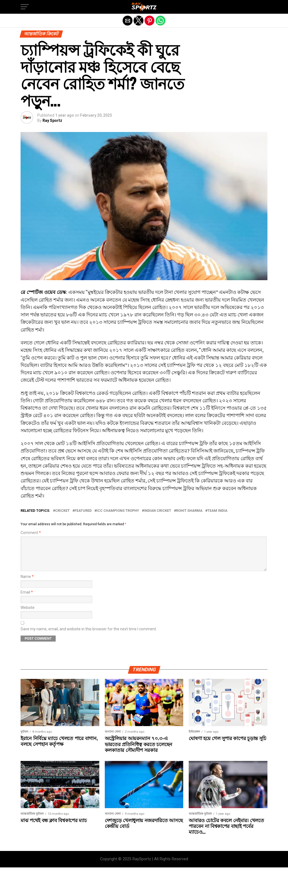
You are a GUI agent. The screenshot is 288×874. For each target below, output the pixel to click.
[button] (25, 7)
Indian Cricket (157, 511)
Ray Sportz (52, 120)
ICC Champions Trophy (118, 511)
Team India (217, 511)
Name (27, 583)
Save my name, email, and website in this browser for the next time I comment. (89, 636)
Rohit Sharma (189, 511)
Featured (83, 511)
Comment (31, 533)
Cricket (62, 511)
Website (28, 614)
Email (27, 599)
